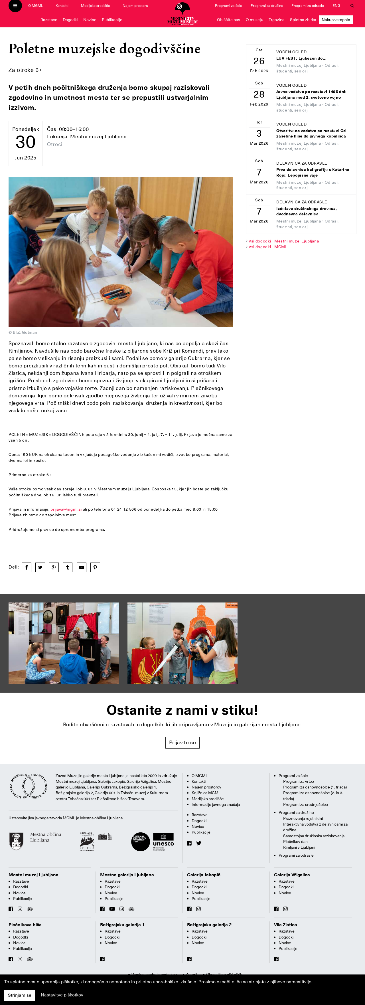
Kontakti (62, 5)
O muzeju (254, 19)
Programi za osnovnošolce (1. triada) (315, 787)
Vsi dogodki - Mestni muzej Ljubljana (284, 241)
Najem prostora (135, 5)
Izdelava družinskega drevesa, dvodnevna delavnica (306, 211)
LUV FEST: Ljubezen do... (301, 58)
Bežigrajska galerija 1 (122, 925)
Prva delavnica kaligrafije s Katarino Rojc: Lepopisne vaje (312, 172)
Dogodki (70, 19)
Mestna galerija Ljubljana (127, 875)
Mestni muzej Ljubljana (33, 875)
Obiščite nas (228, 19)
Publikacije (112, 19)
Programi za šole (228, 5)
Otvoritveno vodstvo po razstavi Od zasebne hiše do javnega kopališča (311, 133)
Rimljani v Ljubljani (299, 847)
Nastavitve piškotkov (62, 995)
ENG (336, 5)
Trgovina (277, 19)
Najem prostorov (206, 787)
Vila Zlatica (285, 925)
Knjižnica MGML (206, 792)
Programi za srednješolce (305, 804)
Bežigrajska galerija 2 (209, 925)
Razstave (48, 19)
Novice (89, 19)
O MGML (35, 5)
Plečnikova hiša (25, 925)
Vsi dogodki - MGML (268, 246)
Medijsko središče (95, 5)
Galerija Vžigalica (292, 875)
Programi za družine (267, 5)
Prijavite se (182, 742)
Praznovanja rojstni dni (303, 818)
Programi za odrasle (307, 5)
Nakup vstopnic (336, 19)
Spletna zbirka (303, 19)
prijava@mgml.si (66, 509)
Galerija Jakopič (203, 875)
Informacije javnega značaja (216, 804)
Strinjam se (19, 995)
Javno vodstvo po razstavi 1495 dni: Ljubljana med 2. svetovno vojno (311, 94)
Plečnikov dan (295, 841)
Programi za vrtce (298, 781)
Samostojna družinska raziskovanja (313, 835)
